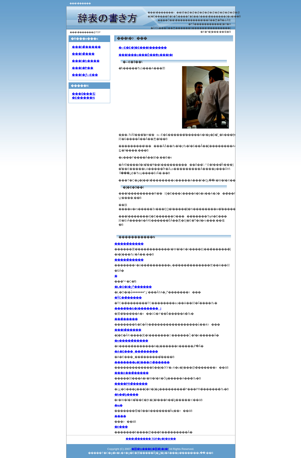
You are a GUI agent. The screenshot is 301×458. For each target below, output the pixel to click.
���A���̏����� (131, 373)
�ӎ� (118, 405)
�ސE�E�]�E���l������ (143, 47)
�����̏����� (129, 243)
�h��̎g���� (126, 394)
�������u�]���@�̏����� (142, 362)
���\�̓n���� (86, 61)
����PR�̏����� (131, 383)
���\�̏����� (86, 47)
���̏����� (126, 319)
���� (120, 416)
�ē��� (121, 426)
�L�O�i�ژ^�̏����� (133, 286)
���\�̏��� (83, 54)
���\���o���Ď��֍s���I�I (146, 55)
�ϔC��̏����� (128, 297)
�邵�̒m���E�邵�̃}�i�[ (149, 449)
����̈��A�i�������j (137, 308)
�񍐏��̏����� (115, 276)
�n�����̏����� (131, 340)
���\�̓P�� (83, 68)
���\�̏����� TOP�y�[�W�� (151, 438)
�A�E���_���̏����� (136, 351)
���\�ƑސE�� (85, 75)
